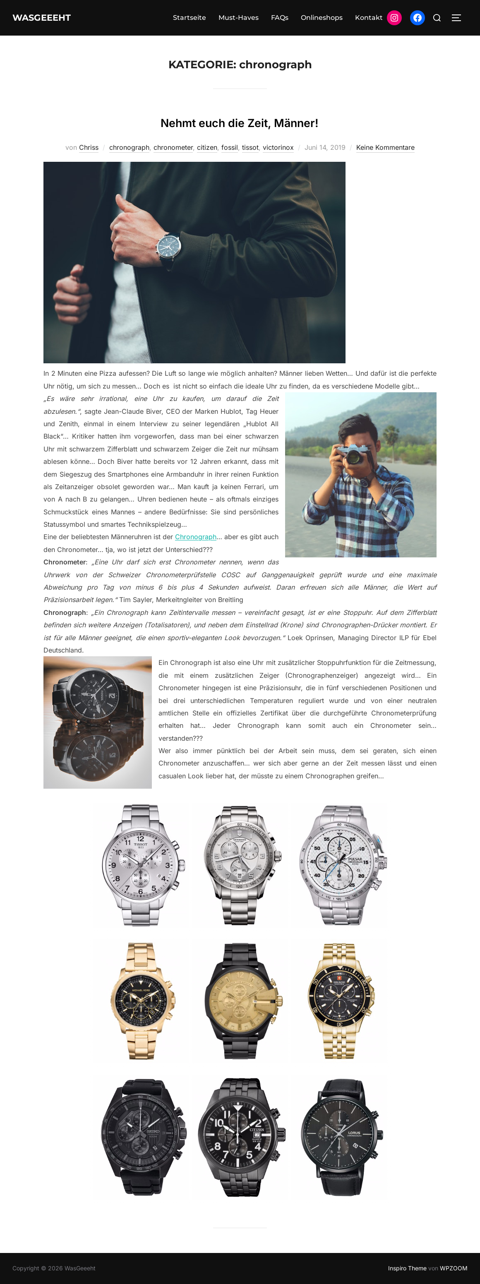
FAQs (279, 18)
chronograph (129, 147)
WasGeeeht (50, 17)
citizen (207, 147)
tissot (250, 147)
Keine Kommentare (385, 147)
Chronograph (195, 537)
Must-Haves (238, 18)
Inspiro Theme (407, 1268)
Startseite (189, 18)
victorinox (278, 147)
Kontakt (369, 18)
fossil (229, 147)
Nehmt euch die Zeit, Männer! (240, 120)
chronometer (173, 147)
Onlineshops (322, 18)
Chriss (88, 147)
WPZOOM (454, 1268)
